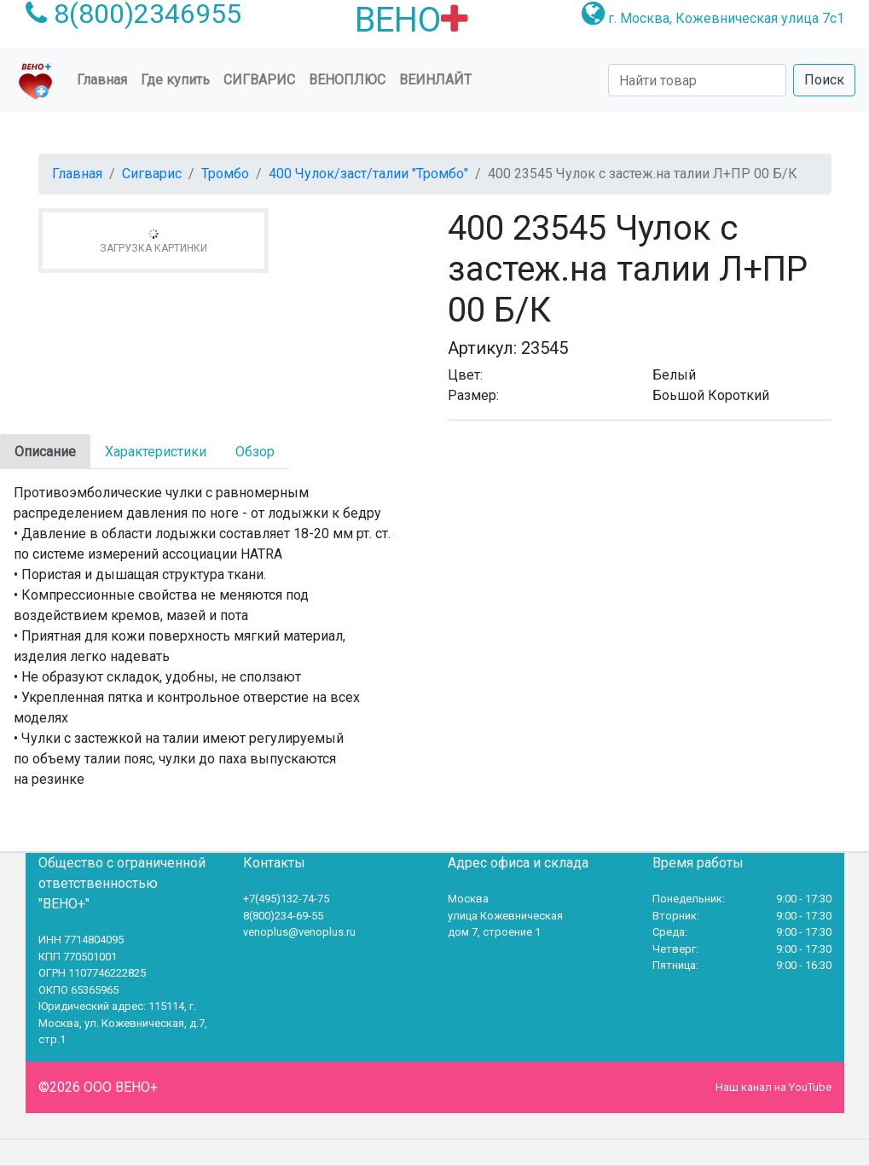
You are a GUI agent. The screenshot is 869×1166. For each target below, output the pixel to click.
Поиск (824, 80)
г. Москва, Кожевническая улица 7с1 (726, 18)
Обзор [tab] (255, 452)
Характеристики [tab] (155, 452)
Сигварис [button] (259, 80)
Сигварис (152, 173)
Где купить (175, 80)
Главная (105, 78)
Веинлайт (435, 80)
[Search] (697, 80)
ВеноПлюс (347, 80)
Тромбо (225, 173)
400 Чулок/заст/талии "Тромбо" (368, 173)
